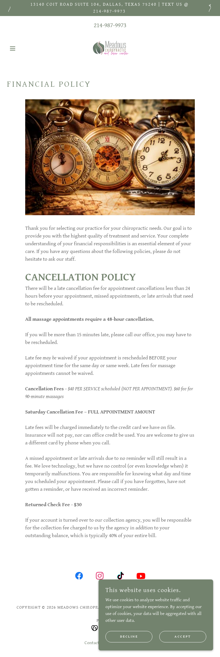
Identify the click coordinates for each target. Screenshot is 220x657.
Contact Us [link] (95, 643)
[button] (22, 48)
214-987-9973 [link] (110, 25)
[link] (110, 48)
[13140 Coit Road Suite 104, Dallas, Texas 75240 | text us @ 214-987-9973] (110, 8)
